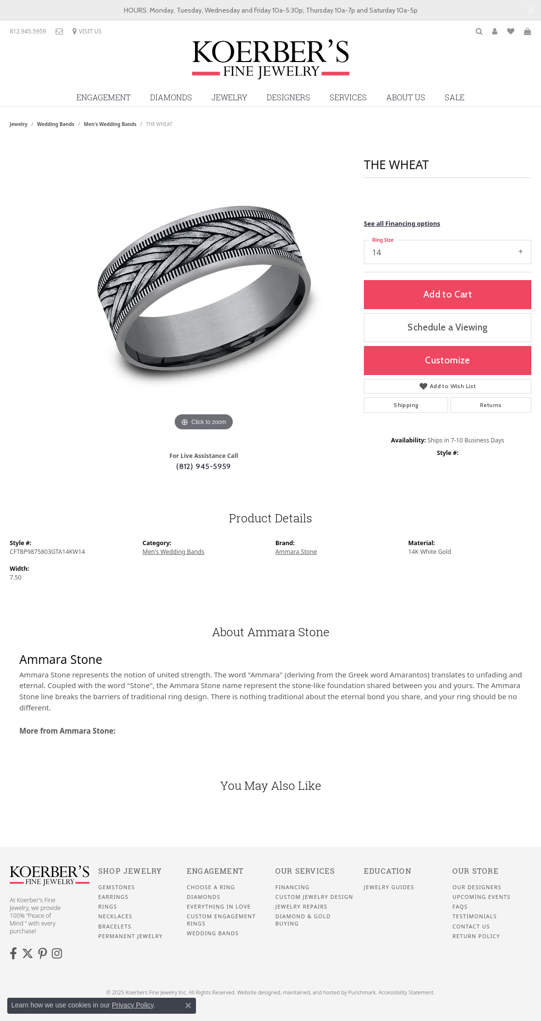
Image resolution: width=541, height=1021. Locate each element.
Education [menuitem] (387, 871)
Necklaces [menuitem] (115, 916)
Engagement (103, 97)
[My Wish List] (510, 31)
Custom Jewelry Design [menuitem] (314, 897)
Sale (455, 97)
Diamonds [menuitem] (203, 897)
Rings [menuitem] (107, 906)
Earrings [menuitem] (113, 897)
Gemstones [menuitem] (116, 886)
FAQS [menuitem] (460, 906)
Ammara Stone (296, 552)
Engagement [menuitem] (215, 871)
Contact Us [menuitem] (471, 926)
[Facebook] (13, 953)
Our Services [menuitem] (305, 871)
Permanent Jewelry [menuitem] (130, 936)
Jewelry (229, 97)
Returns (491, 404)
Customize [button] (447, 360)
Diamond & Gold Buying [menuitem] (303, 920)
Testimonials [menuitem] (474, 916)
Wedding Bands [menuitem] (213, 933)
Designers (288, 97)
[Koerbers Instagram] (57, 953)
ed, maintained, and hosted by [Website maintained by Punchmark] (311, 992)
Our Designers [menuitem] (476, 886)
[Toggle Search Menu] (479, 31)
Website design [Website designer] (255, 992)
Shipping (405, 404)
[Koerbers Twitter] (27, 953)
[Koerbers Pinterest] (42, 953)
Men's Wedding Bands (110, 124)
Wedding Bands (56, 124)
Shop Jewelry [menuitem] (130, 871)
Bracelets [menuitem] (115, 926)
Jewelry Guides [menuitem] (389, 886)
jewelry (19, 124)
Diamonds (171, 97)
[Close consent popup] (188, 1005)
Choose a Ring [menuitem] (211, 886)
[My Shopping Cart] (527, 31)
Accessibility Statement (406, 992)
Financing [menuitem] (292, 886)
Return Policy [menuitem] (476, 936)
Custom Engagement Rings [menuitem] (221, 920)
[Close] (531, 10)
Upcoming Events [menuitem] (481, 897)
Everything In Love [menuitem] (219, 906)
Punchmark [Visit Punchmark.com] (362, 992)
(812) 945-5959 (203, 466)
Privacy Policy (132, 1005)
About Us (405, 97)
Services (348, 97)
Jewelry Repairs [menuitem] (301, 906)
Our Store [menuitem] (475, 871)
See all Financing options (402, 223)
